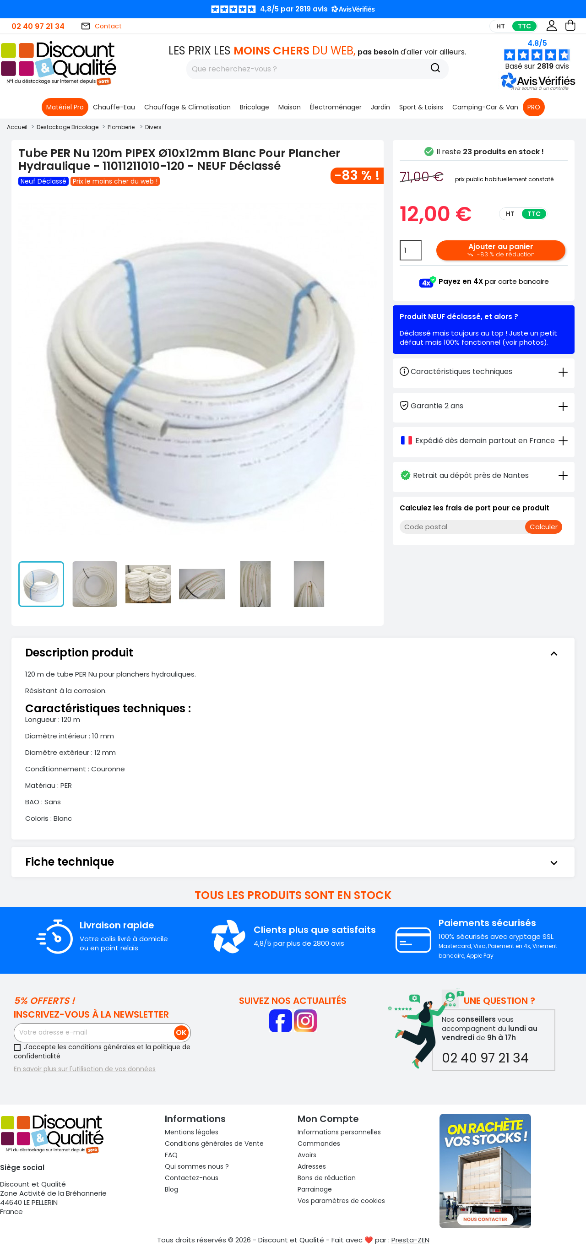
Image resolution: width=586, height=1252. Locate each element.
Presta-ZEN (410, 1240)
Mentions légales (191, 1132)
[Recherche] (435, 69)
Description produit (293, 653)
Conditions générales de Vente (214, 1143)
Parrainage (315, 1189)
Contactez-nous (191, 1177)
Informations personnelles (339, 1132)
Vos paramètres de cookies (341, 1200)
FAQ (171, 1155)
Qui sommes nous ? (197, 1166)
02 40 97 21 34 (38, 26)
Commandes (319, 1143)
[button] (539, 88)
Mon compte (328, 1118)
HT (500, 26)
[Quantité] (411, 250)
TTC (524, 26)
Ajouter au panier (501, 249)
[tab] (484, 405)
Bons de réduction (327, 1177)
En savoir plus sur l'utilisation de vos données (85, 1068)
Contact (101, 26)
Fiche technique (293, 862)
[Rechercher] (317, 69)
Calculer (544, 526)
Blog (171, 1189)
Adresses (312, 1166)
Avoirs (307, 1155)
